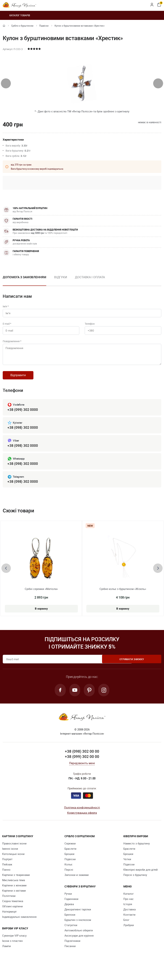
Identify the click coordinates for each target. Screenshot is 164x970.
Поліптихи (9, 900)
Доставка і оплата (90, 277)
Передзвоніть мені (82, 768)
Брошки (69, 858)
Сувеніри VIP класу (14, 940)
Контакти (129, 919)
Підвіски (44, 25)
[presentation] (6, 83)
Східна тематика (12, 905)
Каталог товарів (16, 15)
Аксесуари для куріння (79, 940)
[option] (60, 280)
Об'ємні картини (12, 911)
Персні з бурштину (135, 879)
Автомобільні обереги (78, 935)
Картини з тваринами (16, 879)
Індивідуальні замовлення (19, 921)
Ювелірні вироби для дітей (140, 874)
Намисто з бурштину (136, 848)
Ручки (68, 898)
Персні (68, 874)
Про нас (128, 903)
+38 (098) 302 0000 (22, 431)
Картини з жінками (14, 890)
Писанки (70, 950)
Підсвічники (72, 945)
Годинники (71, 903)
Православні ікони (14, 848)
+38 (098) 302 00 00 (82, 755)
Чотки (127, 863)
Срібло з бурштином (22, 25)
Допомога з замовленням (24, 277)
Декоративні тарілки (77, 914)
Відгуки (60, 277)
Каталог (128, 898)
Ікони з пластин (12, 945)
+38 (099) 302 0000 (22, 412)
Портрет (7, 863)
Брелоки (69, 919)
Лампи (6, 950)
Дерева (69, 908)
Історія (127, 908)
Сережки (70, 848)
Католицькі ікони (13, 858)
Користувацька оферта (82, 817)
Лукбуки (128, 929)
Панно (6, 874)
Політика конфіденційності (82, 812)
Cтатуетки (70, 929)
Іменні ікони (10, 853)
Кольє (68, 869)
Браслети (70, 853)
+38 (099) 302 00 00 (82, 761)
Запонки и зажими (76, 879)
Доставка (129, 914)
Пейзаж (7, 869)
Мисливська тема (13, 884)
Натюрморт (9, 916)
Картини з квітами (14, 895)
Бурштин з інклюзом (77, 924)
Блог (126, 924)
